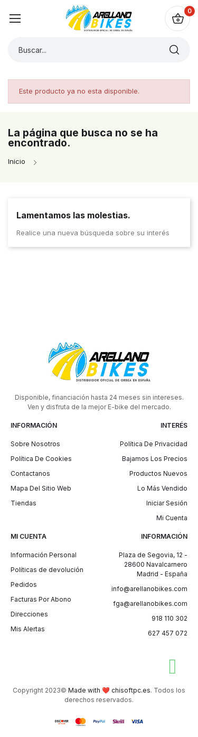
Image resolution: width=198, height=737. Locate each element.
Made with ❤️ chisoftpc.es (109, 690)
